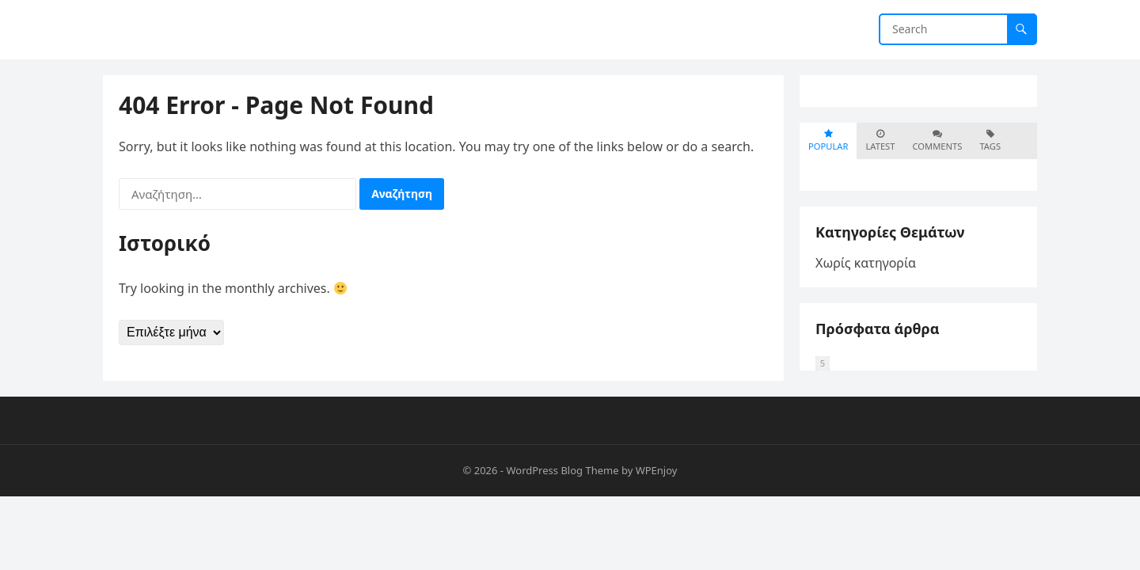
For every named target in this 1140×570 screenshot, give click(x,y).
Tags (990, 140)
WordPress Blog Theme (562, 470)
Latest (880, 140)
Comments (937, 140)
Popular (828, 140)
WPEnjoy (657, 470)
